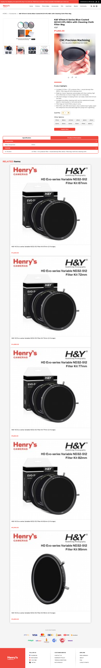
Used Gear (68, 6)
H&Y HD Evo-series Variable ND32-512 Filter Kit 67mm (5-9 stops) (33, 246)
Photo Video (45, 6)
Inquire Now (65, 129)
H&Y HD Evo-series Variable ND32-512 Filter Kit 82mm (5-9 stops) (33, 521)
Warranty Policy (60, 657)
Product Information (74, 138)
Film (62, 6)
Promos (37, 6)
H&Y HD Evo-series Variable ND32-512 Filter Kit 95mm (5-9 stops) (33, 613)
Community (83, 6)
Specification (26, 138)
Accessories (55, 6)
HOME (5, 13)
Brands (76, 6)
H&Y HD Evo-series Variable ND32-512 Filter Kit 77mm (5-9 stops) (33, 430)
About (82, 657)
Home (31, 6)
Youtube (33, 660)
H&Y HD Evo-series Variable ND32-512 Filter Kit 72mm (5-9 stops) (33, 338)
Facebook (33, 655)
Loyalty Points (84, 662)
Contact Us (58, 655)
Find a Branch (84, 655)
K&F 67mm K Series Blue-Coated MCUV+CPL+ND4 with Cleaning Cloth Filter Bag (45, 13)
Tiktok (32, 662)
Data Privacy (59, 662)
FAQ (81, 660)
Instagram (33, 657)
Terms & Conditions (60, 660)
